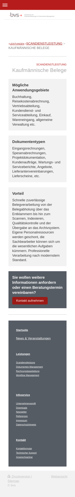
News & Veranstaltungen (33, 338)
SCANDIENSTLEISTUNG (44, 43)
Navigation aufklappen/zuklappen (37, 5)
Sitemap (13, 481)
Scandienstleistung (25, 362)
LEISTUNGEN (17, 44)
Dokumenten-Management (29, 367)
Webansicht (59, 476)
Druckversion (19, 476)
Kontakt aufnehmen (30, 300)
